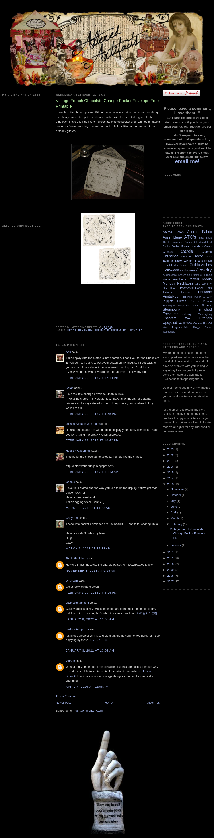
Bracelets (197, 246)
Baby (201, 238)
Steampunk (171, 309)
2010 (171, 564)
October (176, 495)
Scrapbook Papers (188, 305)
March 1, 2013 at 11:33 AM (88, 507)
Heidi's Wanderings (78, 450)
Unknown (72, 580)
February (177, 524)
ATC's (190, 236)
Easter (178, 260)
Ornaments (186, 288)
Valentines (185, 323)
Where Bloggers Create (198, 327)
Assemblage (172, 237)
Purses (181, 301)
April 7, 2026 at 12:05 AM (87, 686)
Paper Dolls (203, 288)
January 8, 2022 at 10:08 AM (90, 650)
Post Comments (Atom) (89, 710)
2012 (171, 552)
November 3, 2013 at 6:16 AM (91, 570)
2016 (171, 466)
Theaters (170, 318)
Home (109, 702)
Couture (186, 256)
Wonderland (169, 332)
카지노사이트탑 (147, 613)
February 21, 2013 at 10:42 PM (92, 440)
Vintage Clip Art (202, 322)
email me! (187, 161)
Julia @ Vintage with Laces (83, 423)
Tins (187, 318)
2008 (171, 575)
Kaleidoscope (170, 275)
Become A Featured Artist (198, 242)
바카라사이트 (98, 640)
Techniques (188, 314)
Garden (184, 265)
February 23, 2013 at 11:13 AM (92, 471)
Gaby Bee (72, 518)
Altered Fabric (199, 232)
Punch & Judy (203, 297)
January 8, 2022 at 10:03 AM (90, 619)
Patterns (168, 292)
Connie (70, 482)
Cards (187, 251)
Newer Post (63, 702)
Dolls (209, 256)
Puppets (168, 301)
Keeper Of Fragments (190, 275)
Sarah (70, 388)
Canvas (168, 251)
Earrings (168, 260)
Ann (68, 352)
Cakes (208, 246)
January (176, 545)
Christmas (170, 256)
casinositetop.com (77, 602)
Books (166, 246)
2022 (171, 455)
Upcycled (135, 330)
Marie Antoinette (174, 279)
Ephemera (85, 330)
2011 (171, 558)
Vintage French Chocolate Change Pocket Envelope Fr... (188, 534)
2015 (171, 472)
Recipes (194, 301)
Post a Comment (66, 696)
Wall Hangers (172, 327)
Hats (182, 270)
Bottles (175, 246)
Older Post (153, 702)
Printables (119, 330)
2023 (171, 449)
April (174, 512)
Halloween (171, 270)
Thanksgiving (205, 314)
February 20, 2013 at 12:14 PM (92, 377)
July (174, 501)
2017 (171, 461)
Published (186, 296)
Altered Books (173, 232)
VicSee (70, 660)
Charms (207, 251)
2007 (171, 581)
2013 (171, 484)
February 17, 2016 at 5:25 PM (91, 592)
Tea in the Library (77, 558)
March (175, 518)
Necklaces (185, 283)
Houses (190, 270)
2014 (171, 478)
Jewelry (204, 269)
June (174, 506)
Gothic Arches (201, 265)
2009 (171, 570)
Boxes (185, 246)
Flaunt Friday (171, 265)
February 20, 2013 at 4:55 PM (91, 413)
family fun (206, 260)
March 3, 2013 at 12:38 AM (88, 548)
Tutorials (205, 318)
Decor (72, 330)
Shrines (207, 305)
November (178, 489)
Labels (208, 274)
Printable (102, 330)
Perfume (185, 292)
